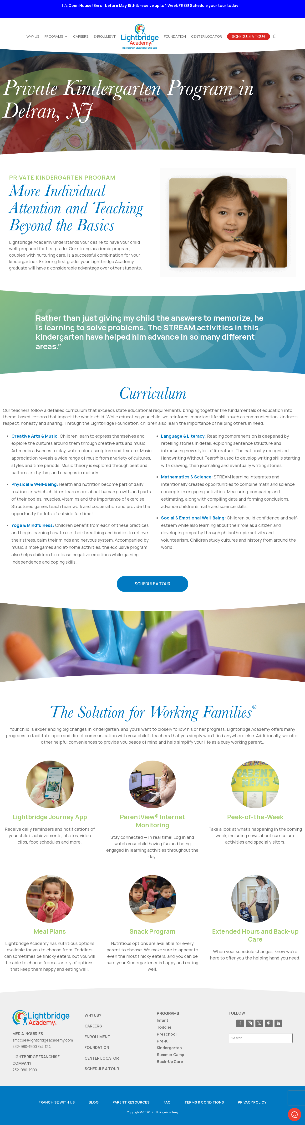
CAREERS (93, 1026)
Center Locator (206, 36)
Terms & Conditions (204, 1102)
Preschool (167, 1034)
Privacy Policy (252, 1102)
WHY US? (93, 1015)
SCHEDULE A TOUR (102, 1068)
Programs (54, 36)
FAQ (167, 1102)
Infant (162, 1020)
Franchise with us (57, 1102)
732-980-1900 (24, 1070)
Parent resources (131, 1102)
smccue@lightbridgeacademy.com (42, 1040)
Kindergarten (169, 1047)
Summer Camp (170, 1054)
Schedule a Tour (152, 583)
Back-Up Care (170, 1061)
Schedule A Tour (248, 36)
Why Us (32, 36)
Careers (80, 36)
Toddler (164, 1027)
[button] (294, 1114)
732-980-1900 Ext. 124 (31, 1046)
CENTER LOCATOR (102, 1058)
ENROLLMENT (97, 1036)
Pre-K (162, 1041)
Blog (94, 1102)
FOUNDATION (97, 1047)
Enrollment (105, 36)
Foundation (175, 36)
